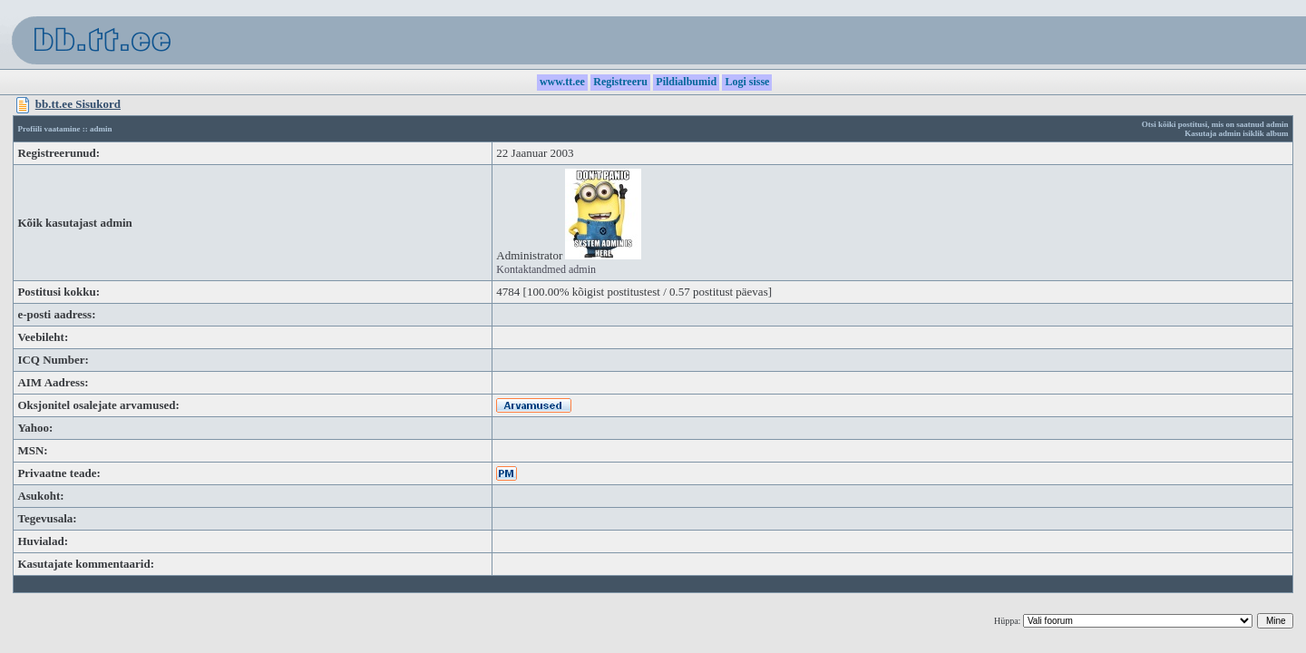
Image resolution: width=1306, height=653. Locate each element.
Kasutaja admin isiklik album (1236, 133)
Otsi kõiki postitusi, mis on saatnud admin (1215, 124)
